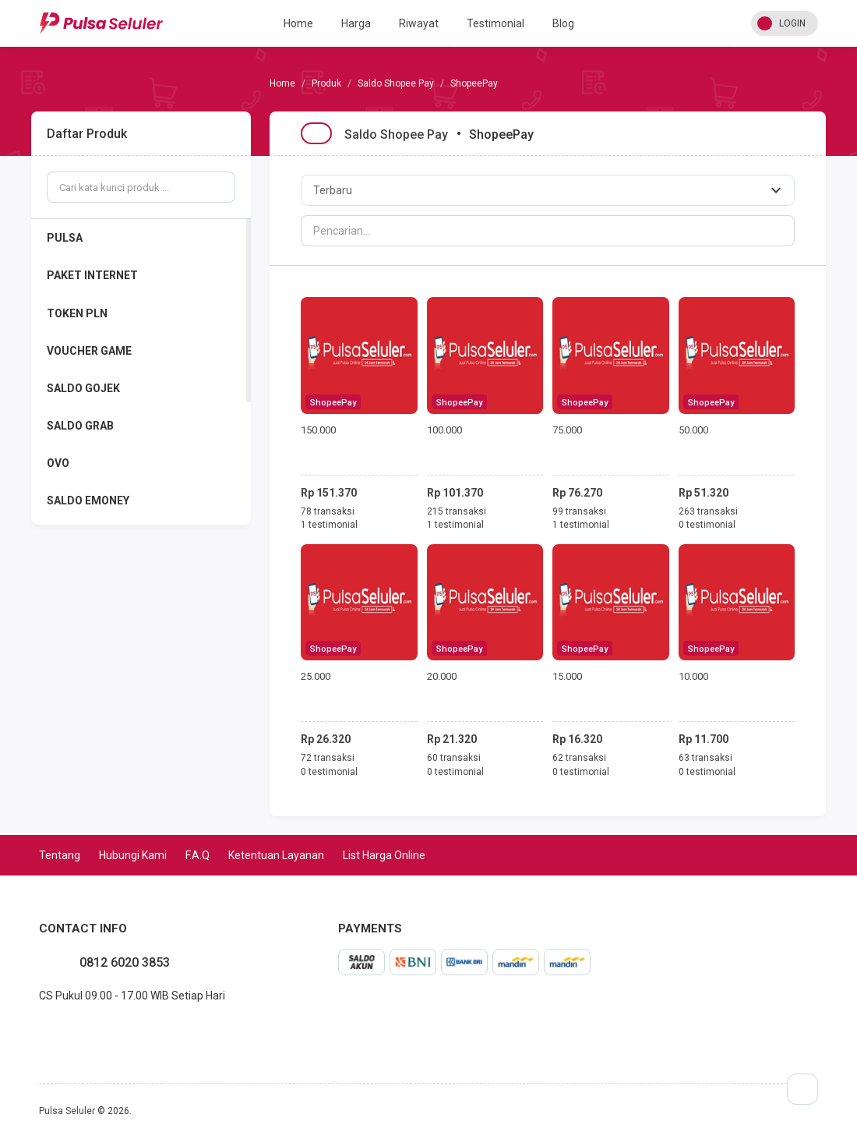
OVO (58, 463)
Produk (326, 83)
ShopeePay (333, 403)
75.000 (567, 430)
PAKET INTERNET (92, 275)
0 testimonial (707, 524)
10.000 (693, 676)
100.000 (444, 430)
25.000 (315, 676)
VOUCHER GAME (89, 351)
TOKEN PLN (77, 313)
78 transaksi (327, 511)
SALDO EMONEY (88, 500)
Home (298, 23)
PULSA (65, 238)
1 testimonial (329, 524)
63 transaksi (705, 757)
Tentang (59, 855)
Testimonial (495, 23)
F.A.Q (197, 855)
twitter (64, 1030)
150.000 (318, 430)
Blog (563, 23)
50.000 (693, 430)
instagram (51, 1030)
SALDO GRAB (80, 425)
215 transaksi (456, 511)
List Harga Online (384, 855)
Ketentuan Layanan (276, 855)
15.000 (567, 676)
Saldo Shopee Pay (396, 83)
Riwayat (419, 23)
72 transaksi (327, 757)
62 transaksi (579, 757)
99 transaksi (579, 511)
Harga (356, 23)
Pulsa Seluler (67, 1110)
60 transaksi (454, 757)
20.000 (442, 676)
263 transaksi (708, 511)
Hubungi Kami (133, 855)
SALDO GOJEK (83, 388)
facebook (39, 1030)
